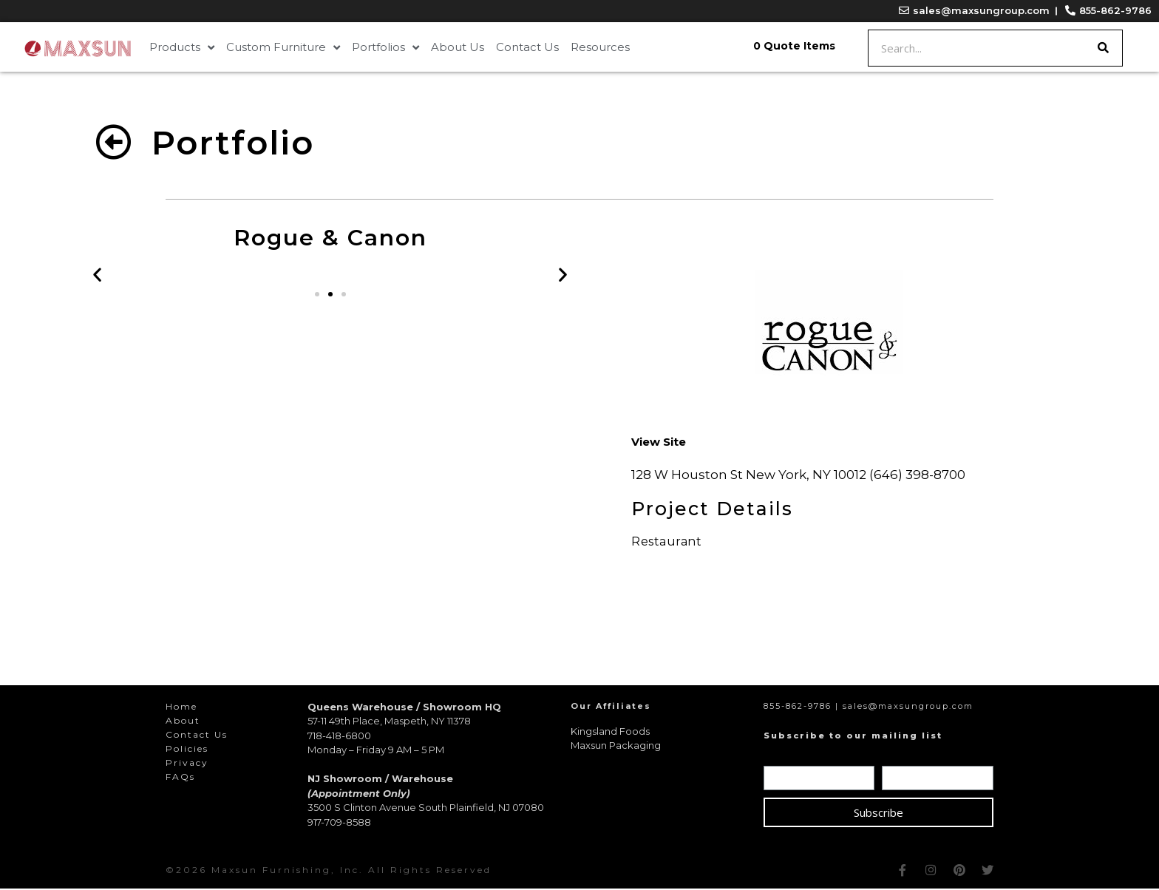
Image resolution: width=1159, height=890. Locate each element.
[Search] (1103, 48)
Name (783, 757)
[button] (317, 295)
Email (900, 757)
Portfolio (233, 142)
